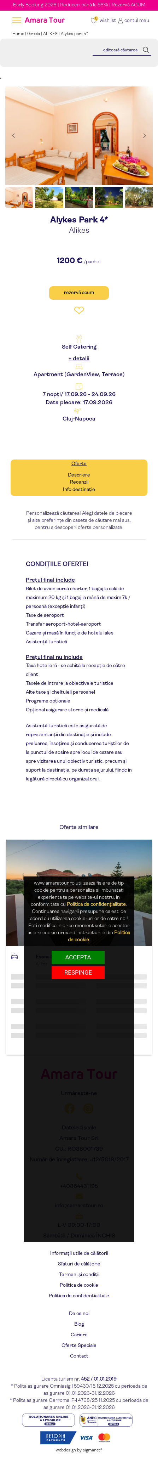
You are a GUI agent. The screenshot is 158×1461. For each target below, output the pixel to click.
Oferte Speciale (79, 1345)
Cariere (79, 1335)
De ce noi (79, 1313)
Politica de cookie (79, 1285)
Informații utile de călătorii (79, 1253)
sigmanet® (93, 1450)
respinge (78, 972)
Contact (79, 1356)
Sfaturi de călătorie (79, 1264)
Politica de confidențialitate (79, 1296)
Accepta (78, 957)
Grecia (33, 34)
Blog (79, 1324)
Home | (19, 34)
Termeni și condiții (79, 1274)
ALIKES (50, 34)
